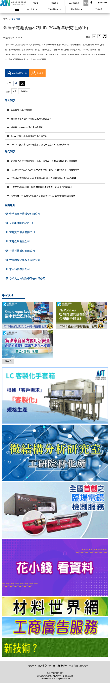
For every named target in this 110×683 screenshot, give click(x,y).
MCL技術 (30, 9)
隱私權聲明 (62, 665)
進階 (86, 3)
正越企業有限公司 (17, 241)
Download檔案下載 (16, 73)
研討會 (52, 665)
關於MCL (32, 665)
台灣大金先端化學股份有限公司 (25, 278)
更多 (8, 361)
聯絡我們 (24, 91)
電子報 (35, 3)
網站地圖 (83, 665)
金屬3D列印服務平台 (19, 223)
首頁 (5, 19)
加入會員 (37, 73)
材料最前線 (75, 9)
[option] (55, 396)
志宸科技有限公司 (17, 269)
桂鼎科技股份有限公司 (20, 250)
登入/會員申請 (73, 3)
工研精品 (98, 9)
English (102, 2)
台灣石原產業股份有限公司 (22, 213)
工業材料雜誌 (53, 9)
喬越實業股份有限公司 (20, 232)
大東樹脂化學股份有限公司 (22, 260)
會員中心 (54, 3)
